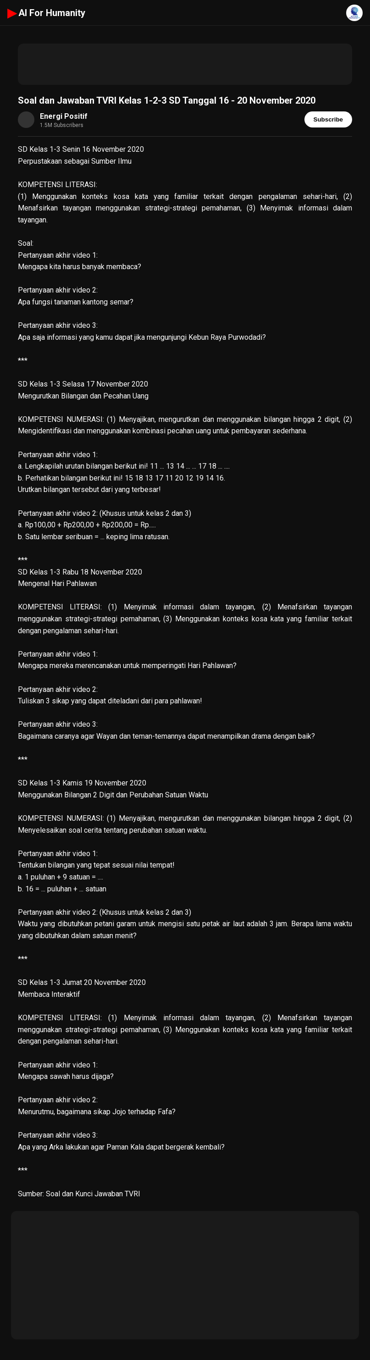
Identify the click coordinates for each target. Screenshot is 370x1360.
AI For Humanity (46, 13)
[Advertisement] (185, 64)
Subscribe (328, 119)
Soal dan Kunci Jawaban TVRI (94, 1193)
